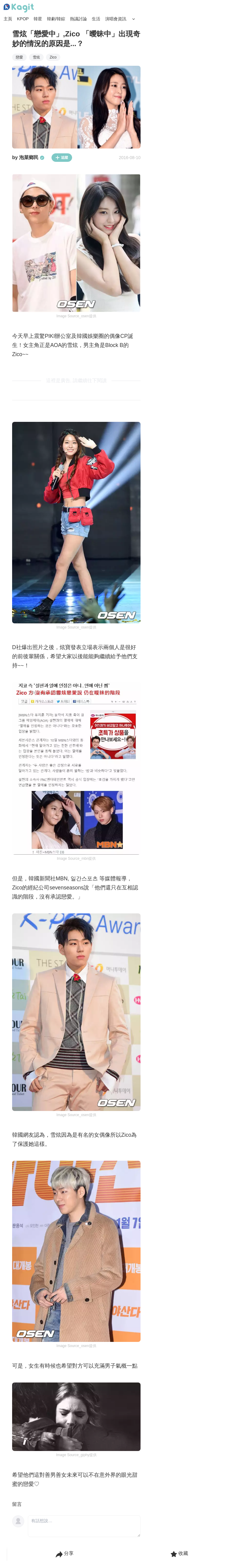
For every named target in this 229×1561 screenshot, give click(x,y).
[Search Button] (133, 19)
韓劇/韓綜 (56, 18)
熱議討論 (78, 18)
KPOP (23, 18)
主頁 (8, 18)
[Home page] (19, 8)
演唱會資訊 (115, 18)
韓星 (38, 18)
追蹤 (61, 157)
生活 (96, 18)
